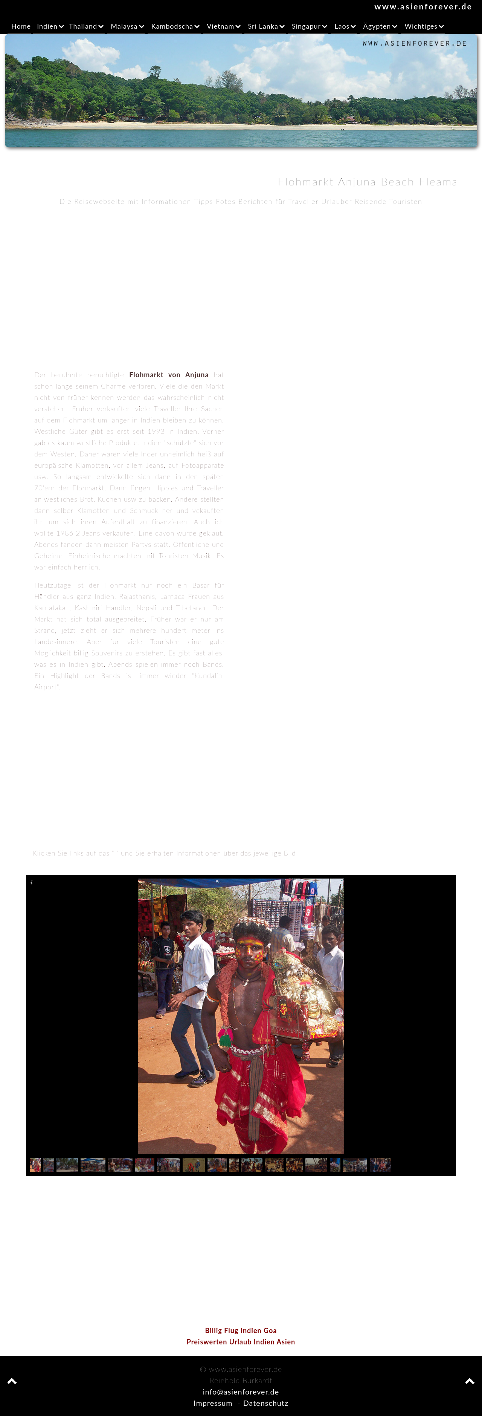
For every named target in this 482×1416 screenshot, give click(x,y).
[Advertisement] (241, 269)
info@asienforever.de (241, 1391)
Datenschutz (265, 1402)
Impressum (213, 1402)
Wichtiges (421, 26)
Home (21, 26)
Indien (47, 26)
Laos (341, 26)
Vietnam (220, 26)
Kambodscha (172, 26)
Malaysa (124, 26)
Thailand (83, 26)
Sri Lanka (263, 26)
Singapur (306, 26)
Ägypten (377, 26)
